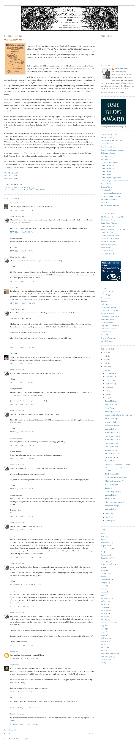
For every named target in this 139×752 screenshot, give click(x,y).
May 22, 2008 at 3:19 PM (22, 232)
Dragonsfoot (105, 298)
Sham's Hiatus (110, 499)
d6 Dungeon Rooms (108, 153)
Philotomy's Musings (108, 329)
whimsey (104, 660)
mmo (103, 595)
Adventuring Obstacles (113, 491)
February (109, 521)
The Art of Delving (107, 138)
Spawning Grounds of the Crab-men (118, 464)
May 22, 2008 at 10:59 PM (22, 281)
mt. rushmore (105, 598)
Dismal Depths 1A (107, 165)
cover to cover (106, 549)
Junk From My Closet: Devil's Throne (118, 415)
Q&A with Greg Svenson (110, 238)
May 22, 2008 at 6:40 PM (22, 251)
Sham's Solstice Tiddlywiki (110, 205)
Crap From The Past (108, 292)
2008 (106, 370)
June (107, 394)
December (109, 373)
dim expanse (105, 555)
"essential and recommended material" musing (26, 395)
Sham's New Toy (111, 419)
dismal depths (106, 558)
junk (102, 576)
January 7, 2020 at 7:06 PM (23, 692)
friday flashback (106, 564)
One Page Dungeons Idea (110, 235)
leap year (104, 583)
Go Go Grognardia (111, 484)
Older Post (91, 734)
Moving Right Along (112, 454)
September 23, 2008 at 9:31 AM (25, 585)
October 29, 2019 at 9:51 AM (24, 658)
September (110, 384)
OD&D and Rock (107, 232)
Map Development (111, 404)
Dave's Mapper (106, 295)
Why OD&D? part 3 (112, 436)
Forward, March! (111, 450)
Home (50, 734)
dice (102, 552)
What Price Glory (107, 251)
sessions (104, 635)
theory (103, 647)
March (108, 517)
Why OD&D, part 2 (11, 176)
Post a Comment (10, 730)
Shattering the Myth (112, 457)
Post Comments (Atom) (22, 739)
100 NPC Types (106, 156)
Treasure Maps (106, 248)
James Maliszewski (17, 203)
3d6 (102, 533)
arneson (103, 539)
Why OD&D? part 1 (112, 443)
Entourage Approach (108, 226)
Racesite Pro (14, 714)
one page (104, 613)
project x (104, 626)
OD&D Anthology (111, 422)
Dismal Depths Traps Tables (111, 178)
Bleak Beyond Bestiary (109, 147)
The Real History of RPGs (110, 244)
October (109, 380)
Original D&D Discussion (110, 326)
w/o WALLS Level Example (111, 196)
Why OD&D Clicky (108, 254)
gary (102, 567)
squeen (12, 651)
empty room (105, 561)
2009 (106, 367)
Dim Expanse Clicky (108, 220)
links (102, 586)
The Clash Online (107, 341)
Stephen (13, 665)
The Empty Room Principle (115, 502)
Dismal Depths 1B (107, 168)
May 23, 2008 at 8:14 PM (22, 382)
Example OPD (106, 202)
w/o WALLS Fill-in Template (111, 193)
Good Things (109, 408)
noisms (12, 287)
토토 (75, 701)
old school (23, 190)
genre (14, 190)
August (108, 387)
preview (104, 620)
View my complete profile (112, 92)
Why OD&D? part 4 (112, 433)
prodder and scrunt (107, 623)
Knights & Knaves (107, 313)
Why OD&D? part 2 (112, 440)
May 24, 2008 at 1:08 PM (22, 516)
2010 (106, 363)
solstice (103, 641)
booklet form (47, 156)
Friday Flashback (111, 401)
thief (102, 650)
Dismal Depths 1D (107, 175)
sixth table (104, 638)
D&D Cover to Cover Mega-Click (113, 217)
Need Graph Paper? (108, 319)
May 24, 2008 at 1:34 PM (22, 530)
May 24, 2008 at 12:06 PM (22, 459)
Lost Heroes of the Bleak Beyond (112, 141)
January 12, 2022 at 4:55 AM (24, 708)
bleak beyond (105, 543)
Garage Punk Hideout (108, 307)
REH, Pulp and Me (112, 474)
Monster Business (107, 144)
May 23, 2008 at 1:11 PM (22, 364)
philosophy (34, 190)
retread (103, 629)
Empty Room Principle (109, 223)
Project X (108, 488)
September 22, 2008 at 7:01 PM (25, 557)
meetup (103, 592)
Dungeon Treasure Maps (109, 162)
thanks (103, 644)
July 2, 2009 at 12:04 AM (22, 606)
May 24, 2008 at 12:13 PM (22, 489)
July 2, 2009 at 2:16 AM (21, 645)
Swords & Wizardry (108, 338)
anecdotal (104, 536)
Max (5, 86)
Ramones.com (106, 332)
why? (42, 190)
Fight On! (104, 304)
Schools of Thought (108, 242)
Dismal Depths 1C (107, 171)
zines (103, 666)
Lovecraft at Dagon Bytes (110, 316)
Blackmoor (14, 513)
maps (103, 589)
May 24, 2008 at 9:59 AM (22, 432)
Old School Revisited (112, 426)
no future (104, 601)
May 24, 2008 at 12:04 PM (22, 445)
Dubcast (104, 301)
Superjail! (104, 335)
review (103, 632)
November (110, 377)
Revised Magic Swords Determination (114, 181)
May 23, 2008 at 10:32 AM (22, 303)
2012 (106, 356)
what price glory (106, 657)
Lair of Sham (105, 580)
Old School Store (107, 322)
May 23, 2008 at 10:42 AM (22, 347)
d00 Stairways (106, 159)
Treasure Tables (106, 187)
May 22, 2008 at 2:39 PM (22, 210)
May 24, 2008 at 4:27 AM (22, 404)
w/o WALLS (105, 190)
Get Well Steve (106, 573)
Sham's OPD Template (109, 199)
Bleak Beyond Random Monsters (112, 150)
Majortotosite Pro (16, 698)
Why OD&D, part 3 (11, 179)
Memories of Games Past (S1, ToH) (113, 229)
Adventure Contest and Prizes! (116, 477)
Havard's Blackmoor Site (110, 310)
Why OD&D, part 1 (11, 173)
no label (104, 604)
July (107, 391)
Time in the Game (107, 184)
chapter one (105, 546)
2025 (106, 352)
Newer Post (8, 734)
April (108, 514)
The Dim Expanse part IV (114, 481)
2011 (106, 359)
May (107, 398)
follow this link (29, 153)
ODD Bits (104, 607)
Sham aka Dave (15, 216)
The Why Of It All (111, 447)
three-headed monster (108, 653)
